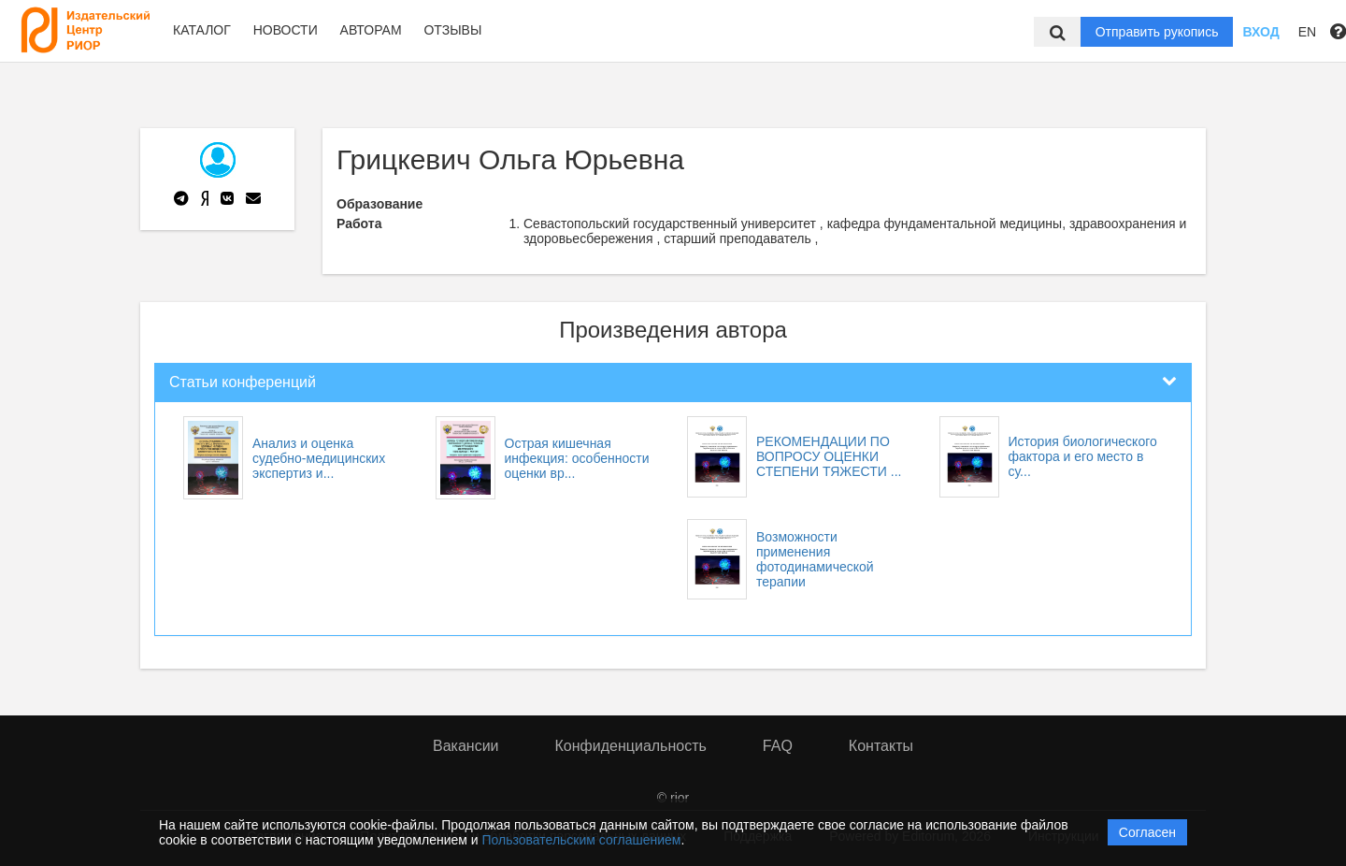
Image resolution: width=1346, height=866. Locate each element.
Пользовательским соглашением (581, 839)
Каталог (202, 29)
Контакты (881, 746)
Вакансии (466, 746)
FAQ (778, 746)
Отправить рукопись (1157, 31)
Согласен (1147, 832)
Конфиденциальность (631, 746)
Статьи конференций (242, 382)
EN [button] (1307, 31)
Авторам (371, 29)
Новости (285, 29)
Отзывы (452, 29)
